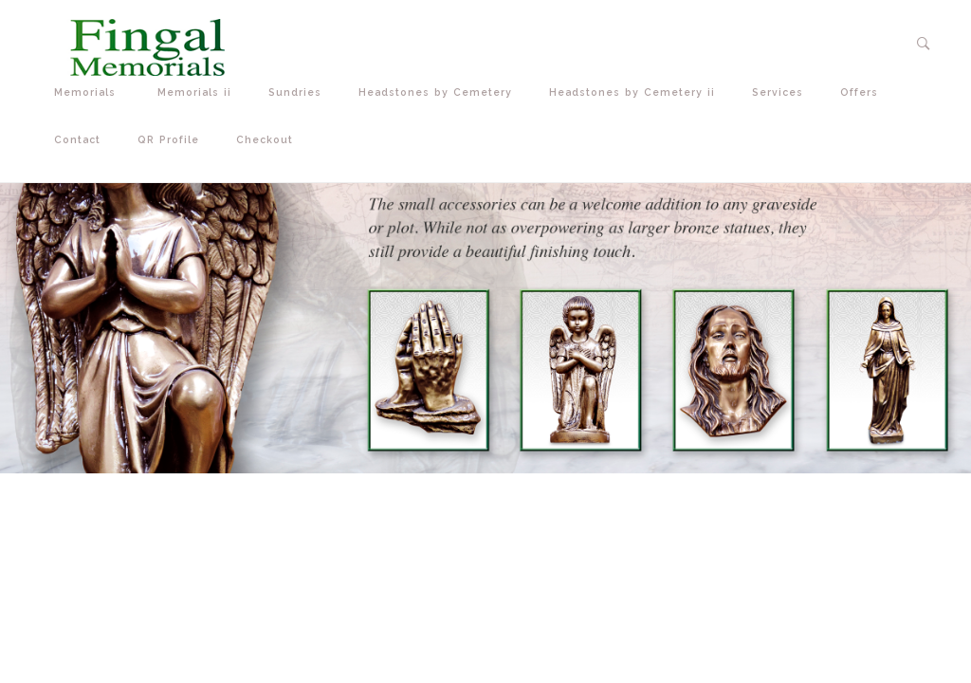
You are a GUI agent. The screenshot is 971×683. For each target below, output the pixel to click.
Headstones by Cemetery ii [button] (636, 92)
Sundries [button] (299, 92)
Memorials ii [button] (198, 92)
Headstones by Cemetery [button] (439, 92)
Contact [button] (81, 140)
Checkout (264, 139)
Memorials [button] (91, 92)
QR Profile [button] (172, 140)
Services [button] (782, 92)
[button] (924, 43)
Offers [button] (863, 92)
